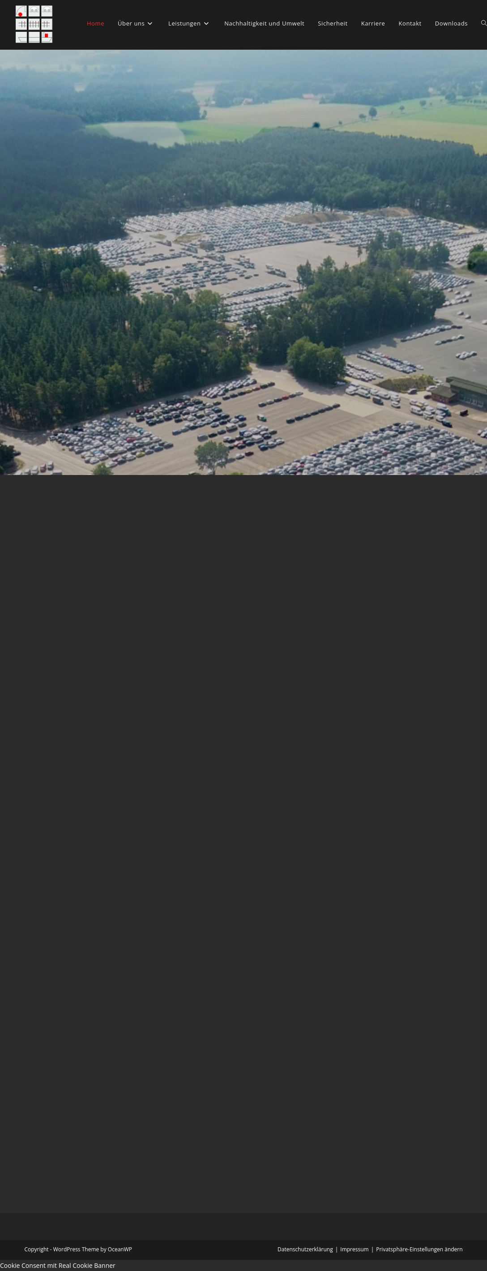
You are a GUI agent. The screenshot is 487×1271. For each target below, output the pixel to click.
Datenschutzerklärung (305, 1249)
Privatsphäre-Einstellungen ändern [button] (419, 1249)
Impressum (354, 1249)
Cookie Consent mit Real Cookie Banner (57, 1265)
